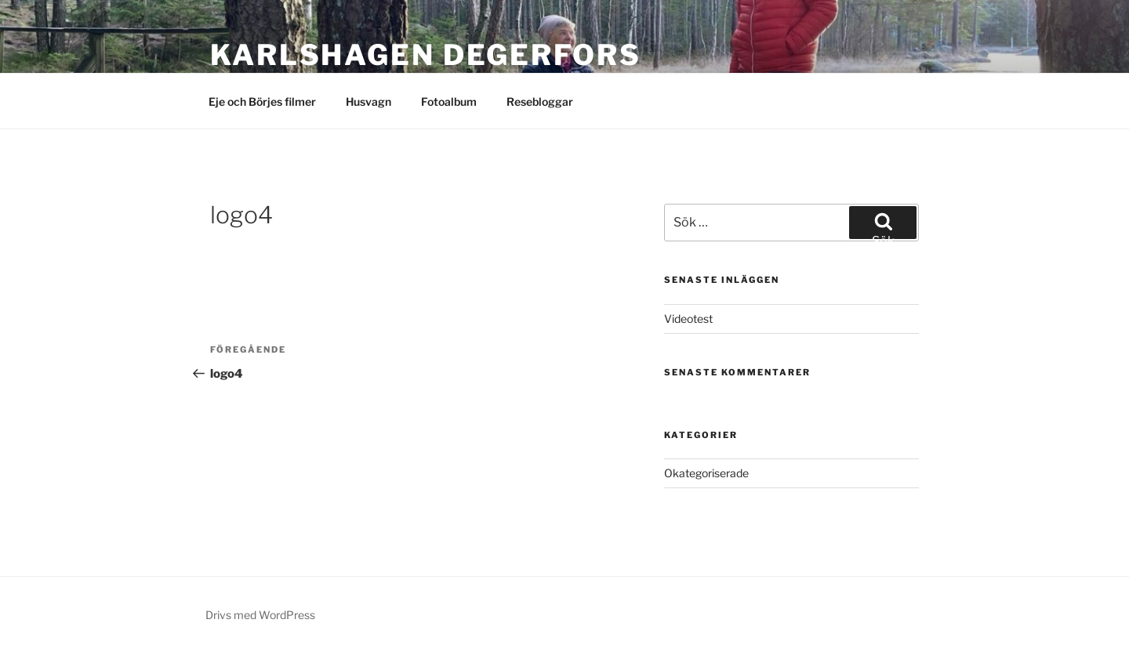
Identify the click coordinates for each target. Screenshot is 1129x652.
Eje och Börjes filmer (262, 101)
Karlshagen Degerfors (425, 55)
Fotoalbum (449, 101)
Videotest (688, 318)
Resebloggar (539, 101)
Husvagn (368, 101)
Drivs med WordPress (260, 614)
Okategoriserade (706, 473)
